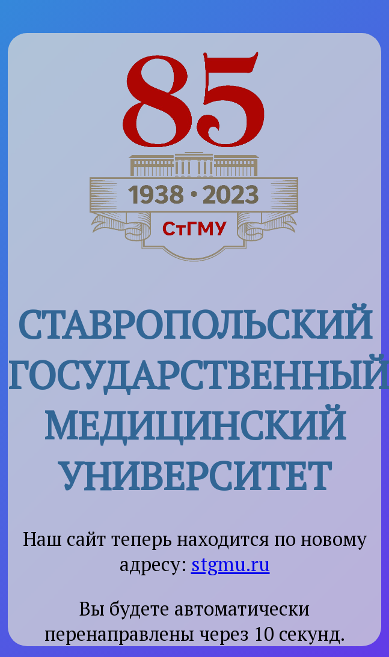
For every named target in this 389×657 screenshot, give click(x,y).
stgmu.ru (230, 564)
